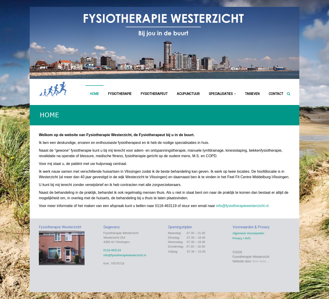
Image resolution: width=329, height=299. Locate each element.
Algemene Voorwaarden (248, 233)
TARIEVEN (252, 94)
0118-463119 (112, 250)
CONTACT (276, 94)
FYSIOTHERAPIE (120, 94)
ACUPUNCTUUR (188, 94)
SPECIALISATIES (221, 94)
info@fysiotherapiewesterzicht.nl (242, 206)
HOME (94, 94)
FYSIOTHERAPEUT (154, 94)
